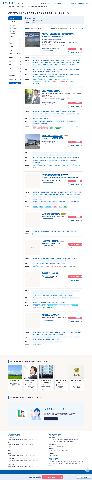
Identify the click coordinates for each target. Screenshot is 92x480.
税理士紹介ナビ (12, 6)
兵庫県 (17, 455)
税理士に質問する (71, 3)
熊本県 (21, 466)
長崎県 (17, 466)
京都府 (13, 455)
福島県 (33, 440)
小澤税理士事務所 (50, 241)
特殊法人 (51, 465)
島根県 (13, 460)
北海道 (9, 440)
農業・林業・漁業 (70, 463)
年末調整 (71, 440)
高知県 (9, 462)
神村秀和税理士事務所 (52, 174)
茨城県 (9, 444)
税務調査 (72, 441)
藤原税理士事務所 (50, 273)
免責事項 (37, 474)
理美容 (50, 463)
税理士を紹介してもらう (58, 3)
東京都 (29, 444)
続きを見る (63, 45)
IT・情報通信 (74, 461)
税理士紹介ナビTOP (45, 3)
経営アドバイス (65, 451)
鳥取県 (9, 460)
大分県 (25, 466)
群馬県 (17, 444)
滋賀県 (29, 455)
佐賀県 (13, 466)
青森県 (13, 440)
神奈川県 (34, 444)
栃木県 (13, 444)
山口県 (25, 460)
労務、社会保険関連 (53, 455)
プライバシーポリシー (29, 474)
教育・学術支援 (56, 463)
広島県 (21, 460)
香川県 (33, 460)
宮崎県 (29, 466)
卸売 (59, 461)
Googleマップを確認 (48, 50)
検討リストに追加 (75, 52)
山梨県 (25, 449)
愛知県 (9, 451)
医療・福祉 (77, 463)
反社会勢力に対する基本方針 (61, 474)
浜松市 (23, 6)
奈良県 (21, 455)
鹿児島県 (34, 466)
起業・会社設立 (52, 446)
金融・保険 (80, 461)
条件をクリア (15, 86)
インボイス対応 (52, 441)
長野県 (29, 449)
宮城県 (21, 440)
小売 (56, 461)
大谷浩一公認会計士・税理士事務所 (58, 33)
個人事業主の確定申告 (63, 440)
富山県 (13, 449)
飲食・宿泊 (63, 461)
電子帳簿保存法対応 (61, 441)
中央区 (28, 6)
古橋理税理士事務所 (51, 213)
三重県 (25, 455)
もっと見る (50, 419)
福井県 (21, 449)
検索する (16, 83)
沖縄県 (38, 466)
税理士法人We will (50, 314)
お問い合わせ (51, 477)
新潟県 (9, 449)
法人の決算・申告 (53, 440)
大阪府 (9, 455)
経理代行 (76, 440)
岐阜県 (33, 449)
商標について (51, 474)
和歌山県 (34, 455)
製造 (53, 461)
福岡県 (9, 466)
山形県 (29, 440)
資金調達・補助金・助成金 (55, 451)
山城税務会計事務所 (51, 90)
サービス (63, 463)
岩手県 (17, 440)
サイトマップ (20, 474)
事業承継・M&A (60, 446)
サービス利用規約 (43, 474)
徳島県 (29, 460)
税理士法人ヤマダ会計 (52, 135)
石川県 (17, 449)
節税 (68, 441)
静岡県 (18, 6)
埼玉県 (21, 444)
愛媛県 (37, 460)
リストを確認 (84, 477)
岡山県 (17, 460)
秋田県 (25, 440)
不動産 (68, 461)
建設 (50, 461)
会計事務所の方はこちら (83, 3)
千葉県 (25, 444)
